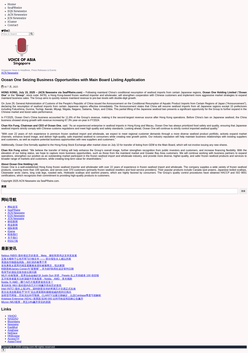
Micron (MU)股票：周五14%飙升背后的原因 (26, 302)
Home (12, 4)
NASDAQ (13, 318)
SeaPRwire (15, 7)
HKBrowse (14, 336)
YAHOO (12, 316)
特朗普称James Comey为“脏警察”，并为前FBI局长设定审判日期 (37, 268)
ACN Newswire (17, 14)
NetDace (12, 333)
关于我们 (13, 237)
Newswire (13, 324)
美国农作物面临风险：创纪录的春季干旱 (24, 262)
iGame (12, 21)
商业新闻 (13, 225)
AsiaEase (13, 330)
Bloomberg (14, 321)
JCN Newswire (17, 18)
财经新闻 (13, 221)
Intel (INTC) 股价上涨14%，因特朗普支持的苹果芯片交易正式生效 (38, 288)
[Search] (31, 34)
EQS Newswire (17, 11)
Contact (13, 25)
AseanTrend (14, 341)
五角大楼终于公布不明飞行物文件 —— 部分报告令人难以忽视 (36, 259)
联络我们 (13, 234)
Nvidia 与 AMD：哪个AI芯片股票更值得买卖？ (27, 282)
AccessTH (13, 338)
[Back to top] (3, 350)
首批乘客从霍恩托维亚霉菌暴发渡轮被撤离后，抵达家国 (33, 265)
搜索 (3, 186)
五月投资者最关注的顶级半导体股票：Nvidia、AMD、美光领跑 (36, 278)
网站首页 (13, 207)
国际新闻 (13, 228)
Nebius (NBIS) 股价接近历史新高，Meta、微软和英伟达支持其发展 (39, 255)
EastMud (13, 327)
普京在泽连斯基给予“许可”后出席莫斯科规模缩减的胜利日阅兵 (36, 292)
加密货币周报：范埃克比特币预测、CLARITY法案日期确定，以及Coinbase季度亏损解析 (51, 295)
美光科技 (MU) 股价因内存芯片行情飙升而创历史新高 (31, 285)
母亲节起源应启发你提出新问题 (19, 272)
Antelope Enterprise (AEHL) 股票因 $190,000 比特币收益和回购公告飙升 (42, 298)
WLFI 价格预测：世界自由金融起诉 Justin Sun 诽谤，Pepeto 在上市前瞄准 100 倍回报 (50, 275)
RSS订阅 (13, 241)
